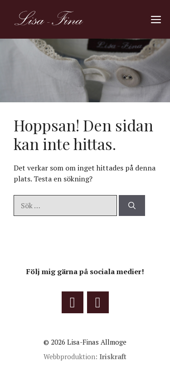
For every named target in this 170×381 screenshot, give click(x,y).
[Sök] (132, 205)
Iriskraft (112, 356)
